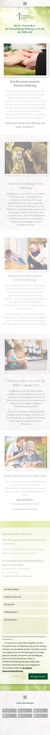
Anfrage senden (38, 676)
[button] (9, 711)
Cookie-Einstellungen (25, 703)
